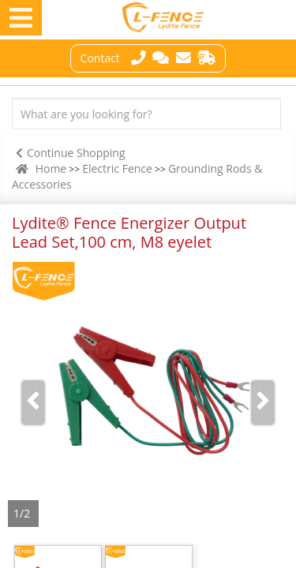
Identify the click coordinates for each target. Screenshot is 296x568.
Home (51, 168)
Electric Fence (117, 168)
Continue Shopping (69, 152)
